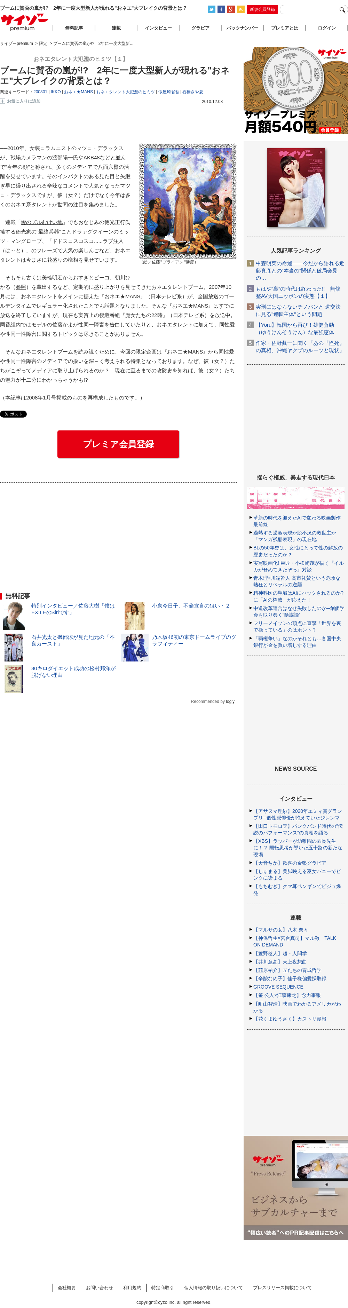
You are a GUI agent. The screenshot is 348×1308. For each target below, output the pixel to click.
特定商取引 (162, 1287)
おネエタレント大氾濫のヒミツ (125, 91)
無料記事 (74, 28)
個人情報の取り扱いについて (213, 1287)
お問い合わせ (99, 1287)
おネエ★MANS (78, 91)
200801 (40, 91)
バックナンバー (242, 28)
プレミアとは (284, 28)
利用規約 (132, 1287)
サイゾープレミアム (24, 22)
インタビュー (158, 28)
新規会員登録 (262, 9)
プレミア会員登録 (118, 444)
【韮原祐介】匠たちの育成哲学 (287, 970)
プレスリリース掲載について (282, 1287)
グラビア (200, 28)
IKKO (56, 91)
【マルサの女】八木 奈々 (280, 930)
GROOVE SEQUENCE (278, 987)
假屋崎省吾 (168, 91)
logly (230, 701)
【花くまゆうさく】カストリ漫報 (289, 1019)
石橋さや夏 (192, 91)
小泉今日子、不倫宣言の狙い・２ (191, 606)
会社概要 (67, 1287)
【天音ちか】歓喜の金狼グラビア (289, 863)
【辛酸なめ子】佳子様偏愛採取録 (289, 978)
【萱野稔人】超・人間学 (280, 953)
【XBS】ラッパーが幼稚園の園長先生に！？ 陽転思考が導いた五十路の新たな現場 (297, 847)
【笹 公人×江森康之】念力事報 (287, 995)
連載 (116, 28)
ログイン (327, 28)
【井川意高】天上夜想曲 (280, 962)
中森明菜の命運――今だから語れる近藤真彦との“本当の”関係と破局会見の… (300, 270)
